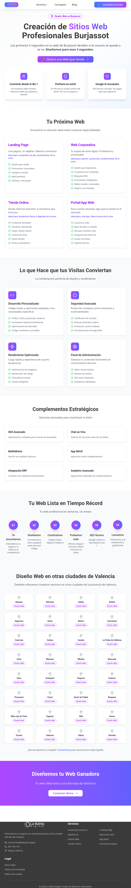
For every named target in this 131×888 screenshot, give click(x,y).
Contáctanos (63, 749)
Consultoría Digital (108, 843)
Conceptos (60, 4)
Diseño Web (73, 839)
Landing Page (105, 830)
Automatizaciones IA (77, 830)
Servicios (42, 4)
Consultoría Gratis (110, 4)
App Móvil (104, 839)
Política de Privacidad (15, 869)
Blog (74, 4)
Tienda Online (74, 843)
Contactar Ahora (65, 793)
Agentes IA (73, 834)
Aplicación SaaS (106, 834)
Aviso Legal (10, 864)
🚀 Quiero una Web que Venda (65, 59)
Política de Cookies (13, 874)
